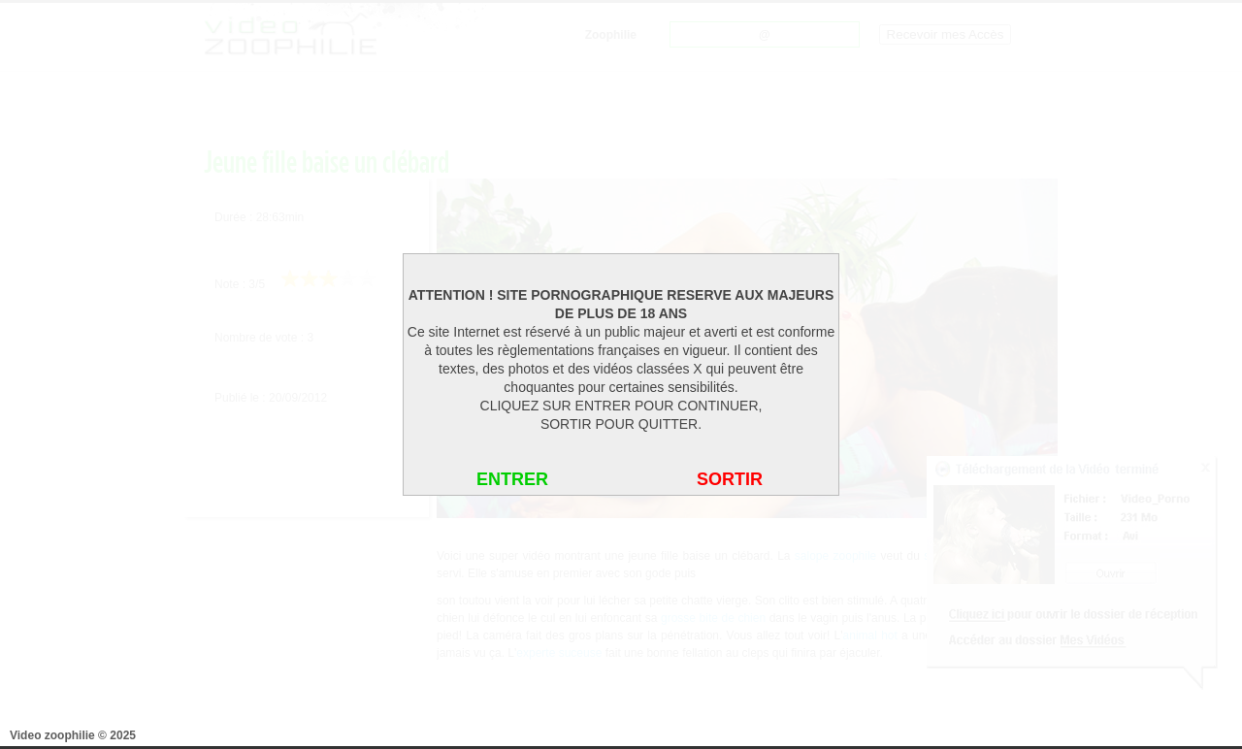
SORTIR (730, 479)
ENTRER (512, 479)
